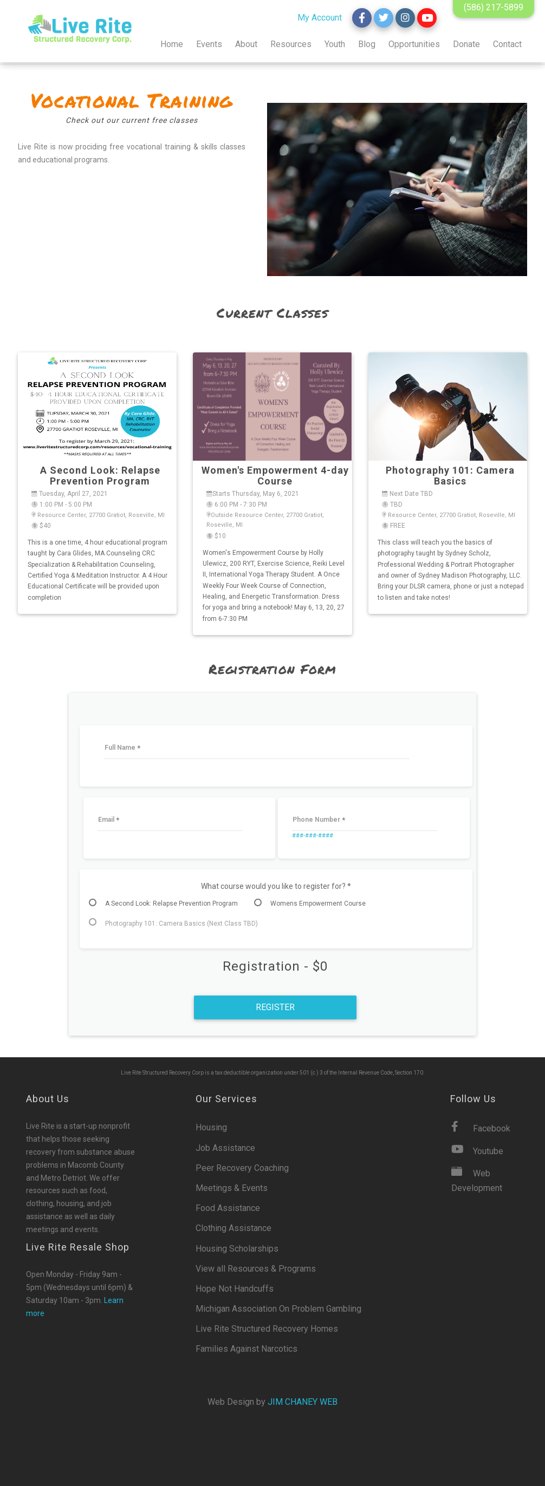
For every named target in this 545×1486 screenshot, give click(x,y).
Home (171, 44)
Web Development (476, 1179)
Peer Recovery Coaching (242, 1168)
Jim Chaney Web (303, 1402)
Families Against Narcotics (246, 1349)
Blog (366, 44)
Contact (507, 44)
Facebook (480, 1127)
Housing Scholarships (237, 1248)
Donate (466, 44)
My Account (319, 17)
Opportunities (414, 44)
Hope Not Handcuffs (235, 1289)
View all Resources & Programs (256, 1269)
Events (209, 44)
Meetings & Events (232, 1188)
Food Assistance (228, 1208)
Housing (211, 1127)
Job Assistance (225, 1148)
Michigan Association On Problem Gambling (278, 1309)
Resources (291, 44)
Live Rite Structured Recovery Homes (267, 1329)
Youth (335, 44)
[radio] (169, 903)
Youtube (477, 1150)
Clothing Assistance (233, 1228)
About (246, 44)
